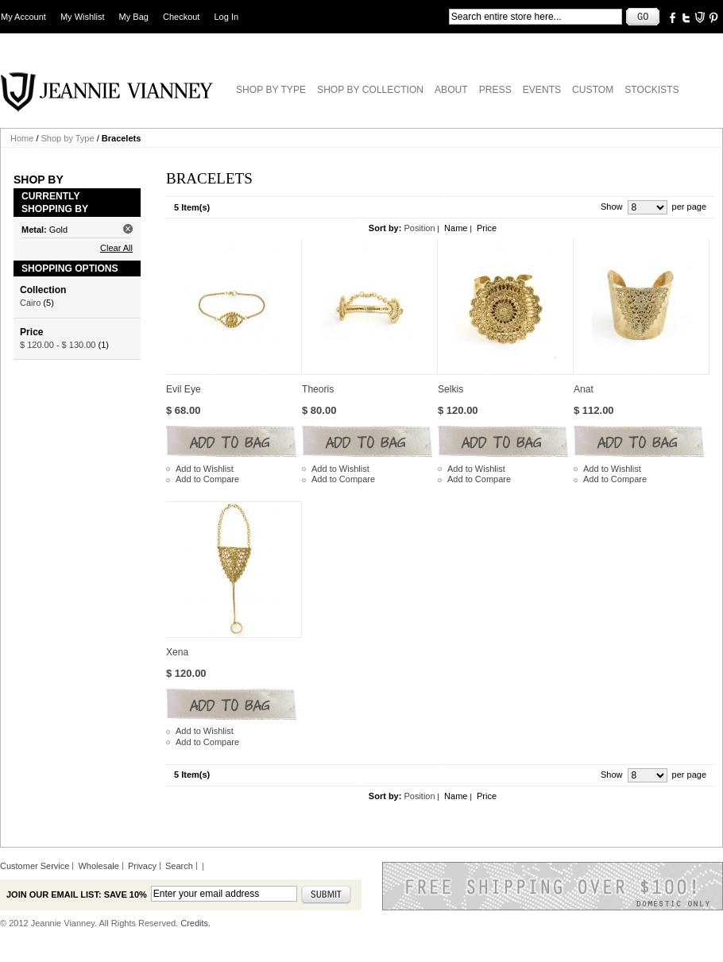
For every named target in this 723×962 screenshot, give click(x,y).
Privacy (142, 866)
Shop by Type (68, 138)
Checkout (181, 16)
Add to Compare (207, 479)
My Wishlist (82, 16)
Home (21, 138)
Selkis (450, 389)
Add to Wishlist (205, 468)
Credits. (195, 923)
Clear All (116, 248)
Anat (583, 389)
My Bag (134, 16)
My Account (23, 16)
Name (455, 228)
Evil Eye (183, 389)
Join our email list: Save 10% (76, 894)
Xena (177, 652)
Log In (227, 16)
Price (487, 228)
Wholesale (98, 866)
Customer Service (34, 866)
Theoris (318, 389)
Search (179, 866)
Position (419, 228)
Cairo (30, 302)
